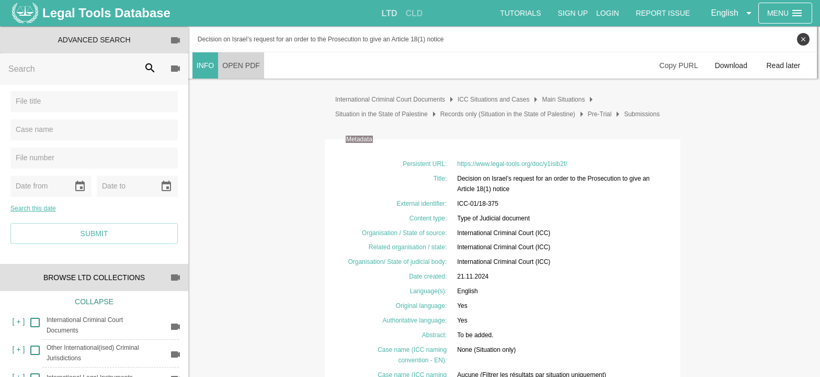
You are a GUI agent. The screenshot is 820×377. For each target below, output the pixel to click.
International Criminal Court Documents (392, 99)
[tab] (389, 13)
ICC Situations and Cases (495, 99)
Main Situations (565, 99)
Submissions (644, 114)
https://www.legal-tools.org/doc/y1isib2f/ (513, 164)
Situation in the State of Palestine (383, 114)
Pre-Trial (601, 114)
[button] (733, 13)
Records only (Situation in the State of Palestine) (509, 114)
